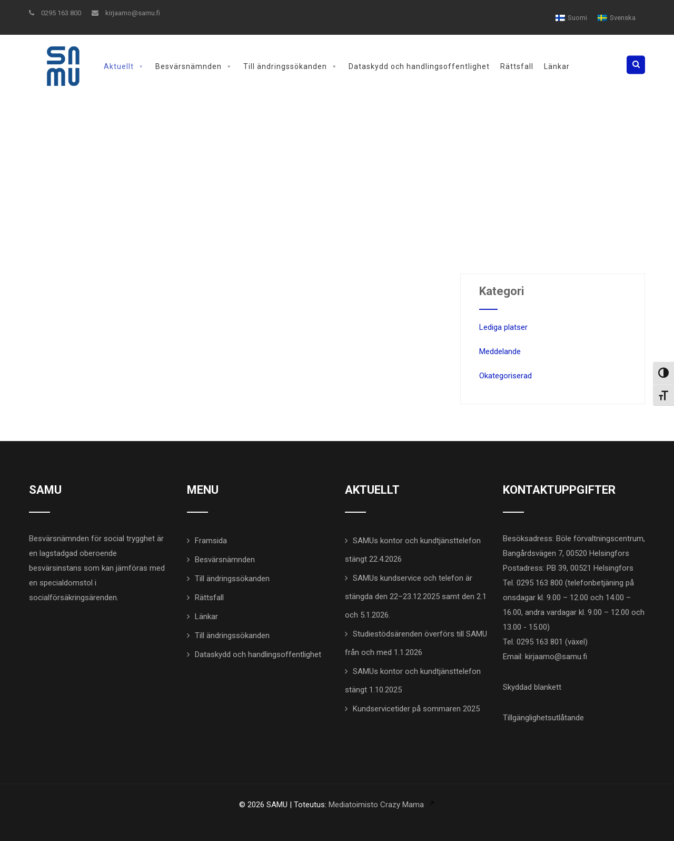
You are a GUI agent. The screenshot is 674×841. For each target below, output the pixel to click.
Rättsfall (516, 66)
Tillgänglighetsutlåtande (543, 717)
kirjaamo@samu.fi (126, 13)
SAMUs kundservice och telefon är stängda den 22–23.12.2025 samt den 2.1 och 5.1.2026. (416, 596)
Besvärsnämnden (194, 66)
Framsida (211, 540)
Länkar (557, 66)
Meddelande (500, 351)
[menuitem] (571, 17)
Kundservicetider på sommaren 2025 (416, 708)
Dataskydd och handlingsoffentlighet (419, 66)
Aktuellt (124, 66)
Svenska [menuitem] (623, 18)
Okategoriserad (505, 375)
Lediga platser (503, 327)
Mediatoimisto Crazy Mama (376, 804)
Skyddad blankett (532, 687)
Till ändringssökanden (290, 66)
